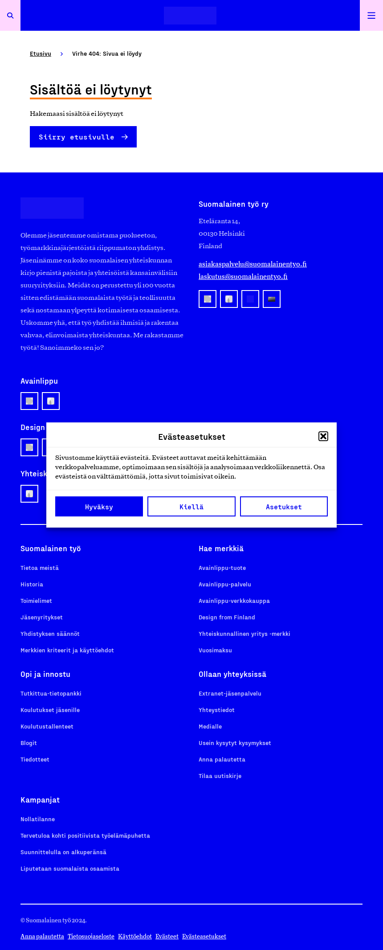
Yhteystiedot (217, 709)
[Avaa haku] (10, 15)
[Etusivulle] (190, 15)
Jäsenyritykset (41, 617)
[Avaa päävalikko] (371, 15)
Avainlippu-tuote (222, 567)
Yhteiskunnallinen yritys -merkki (244, 633)
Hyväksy (99, 507)
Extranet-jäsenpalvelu (230, 693)
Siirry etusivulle (76, 136)
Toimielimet (36, 600)
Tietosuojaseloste (91, 936)
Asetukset (284, 507)
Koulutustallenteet (46, 726)
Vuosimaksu (215, 650)
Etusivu (40, 53)
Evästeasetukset (204, 936)
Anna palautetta (222, 759)
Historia (31, 584)
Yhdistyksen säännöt (50, 633)
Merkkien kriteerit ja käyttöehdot (67, 650)
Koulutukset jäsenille (50, 709)
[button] (323, 436)
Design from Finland (227, 617)
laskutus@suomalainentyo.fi (243, 276)
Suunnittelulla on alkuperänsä (63, 852)
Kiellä (191, 507)
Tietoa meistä (39, 567)
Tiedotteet (34, 759)
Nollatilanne (37, 819)
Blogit (28, 742)
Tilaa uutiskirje (220, 775)
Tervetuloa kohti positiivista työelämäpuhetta (85, 835)
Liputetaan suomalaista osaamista (69, 868)
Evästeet (167, 936)
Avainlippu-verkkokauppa (234, 600)
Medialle (210, 726)
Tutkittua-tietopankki (50, 693)
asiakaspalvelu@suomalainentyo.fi (253, 264)
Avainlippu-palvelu (225, 584)
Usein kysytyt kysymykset (235, 742)
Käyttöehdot (135, 936)
